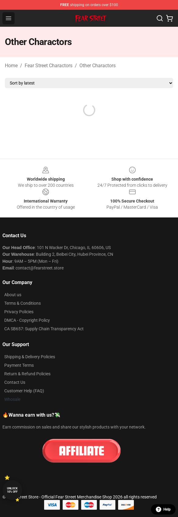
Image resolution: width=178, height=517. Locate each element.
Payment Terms (19, 365)
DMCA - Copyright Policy (27, 320)
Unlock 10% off (12, 490)
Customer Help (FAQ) (24, 390)
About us (12, 294)
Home (11, 65)
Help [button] (163, 509)
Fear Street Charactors (48, 65)
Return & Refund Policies (27, 373)
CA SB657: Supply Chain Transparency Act (44, 328)
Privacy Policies (18, 311)
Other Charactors (97, 65)
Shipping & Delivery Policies (29, 356)
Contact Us (14, 382)
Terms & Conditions (22, 303)
